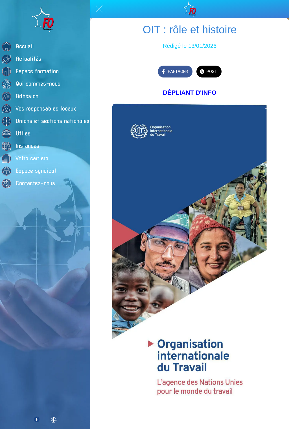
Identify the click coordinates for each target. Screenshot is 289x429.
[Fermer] (99, 9)
